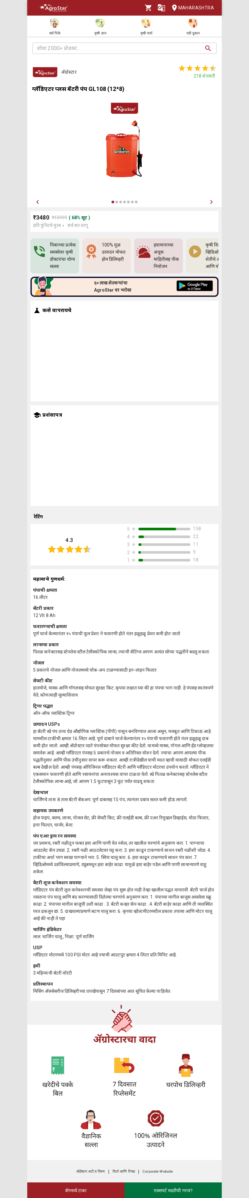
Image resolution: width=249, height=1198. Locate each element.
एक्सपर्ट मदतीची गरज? (173, 1190)
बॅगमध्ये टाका (76, 1190)
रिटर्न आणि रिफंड (124, 1171)
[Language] (161, 7)
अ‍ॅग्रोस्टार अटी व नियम (90, 1171)
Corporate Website (157, 1171)
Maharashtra (191, 8)
